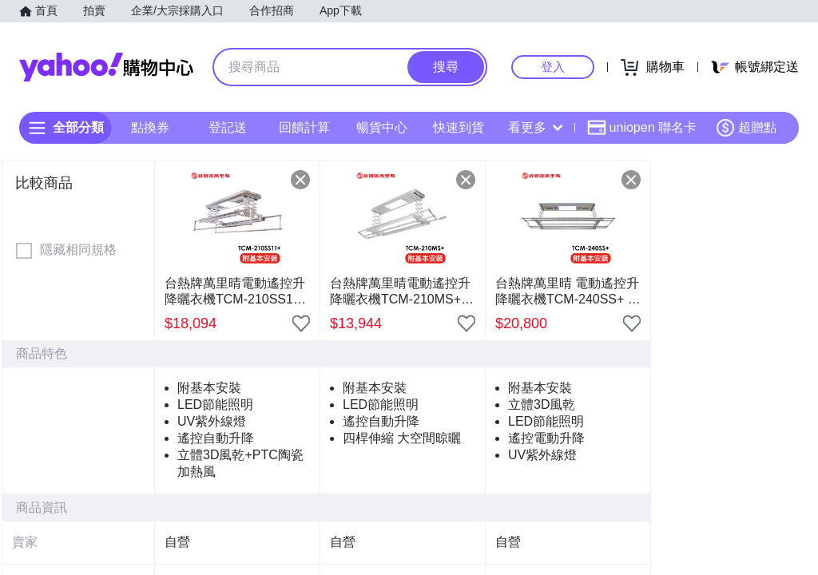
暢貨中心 (381, 127)
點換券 (150, 127)
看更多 (535, 127)
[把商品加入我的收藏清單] (301, 323)
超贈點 (746, 127)
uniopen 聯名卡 (642, 127)
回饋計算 (304, 127)
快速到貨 (458, 127)
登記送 (227, 127)
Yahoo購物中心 (106, 67)
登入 (553, 66)
